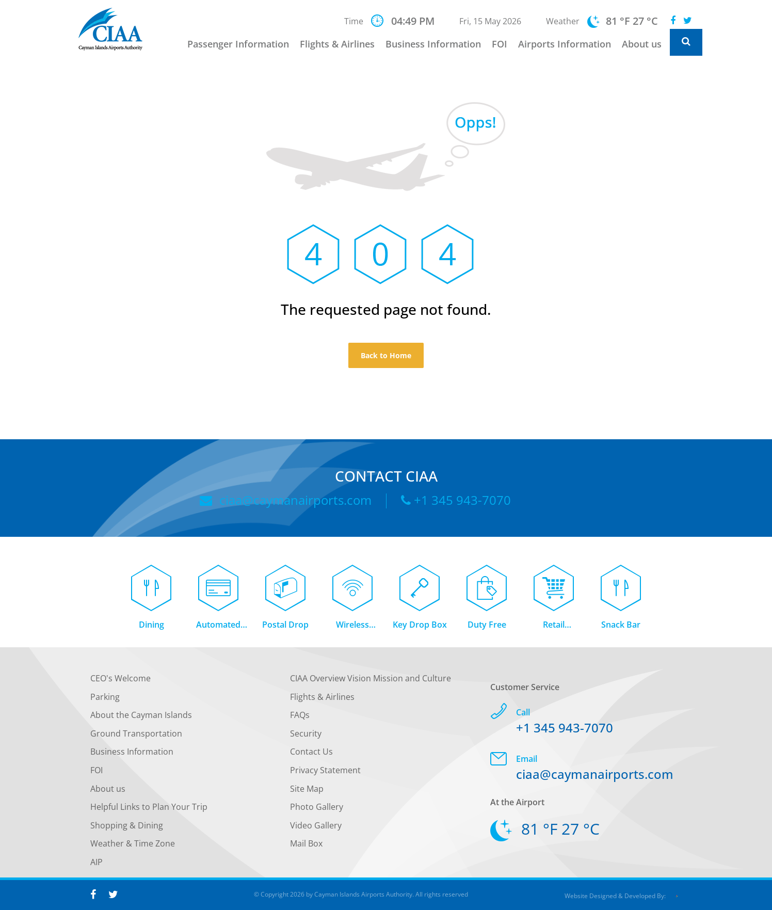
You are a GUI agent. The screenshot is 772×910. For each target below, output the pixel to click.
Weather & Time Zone (132, 846)
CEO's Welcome (120, 681)
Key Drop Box (420, 627)
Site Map (307, 791)
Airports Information (564, 44)
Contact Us (311, 754)
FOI (499, 44)
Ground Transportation (136, 736)
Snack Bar (620, 627)
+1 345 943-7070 (456, 499)
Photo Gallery (316, 810)
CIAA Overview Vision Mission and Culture (370, 681)
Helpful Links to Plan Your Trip (148, 810)
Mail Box (306, 846)
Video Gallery (316, 828)
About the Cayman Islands (141, 718)
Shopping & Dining (126, 828)
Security (305, 736)
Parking (105, 699)
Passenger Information (238, 44)
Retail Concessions (553, 628)
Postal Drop (285, 627)
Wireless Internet (352, 628)
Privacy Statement (325, 773)
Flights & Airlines (337, 44)
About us (642, 44)
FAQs (300, 718)
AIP (96, 865)
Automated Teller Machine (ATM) (218, 628)
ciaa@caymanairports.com (286, 499)
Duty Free (487, 627)
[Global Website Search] (686, 42)
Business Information (433, 44)
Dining (151, 627)
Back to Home (386, 355)
